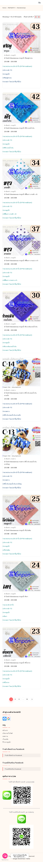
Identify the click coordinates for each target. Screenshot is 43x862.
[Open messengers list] (5, 855)
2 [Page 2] (15, 699)
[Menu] (39, 2)
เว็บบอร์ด (5, 739)
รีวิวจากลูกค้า (7, 742)
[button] (32, 699)
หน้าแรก (5, 730)
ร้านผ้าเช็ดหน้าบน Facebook (13, 749)
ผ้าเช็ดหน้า (7, 55)
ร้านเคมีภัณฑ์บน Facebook (13, 763)
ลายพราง (13, 390)
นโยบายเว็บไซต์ (8, 733)
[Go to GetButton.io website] (5, 860)
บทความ (5, 736)
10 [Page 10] (27, 699)
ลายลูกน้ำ (13, 55)
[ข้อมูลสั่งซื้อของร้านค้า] (29, 17)
